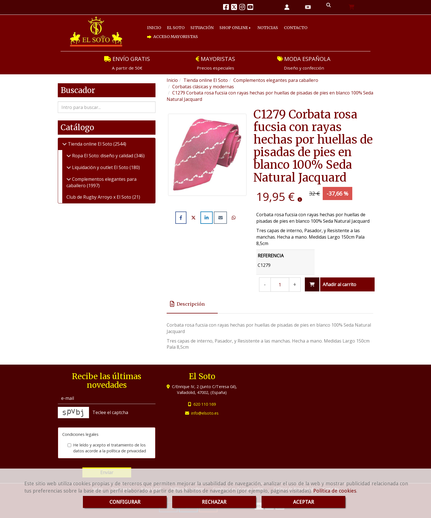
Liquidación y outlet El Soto (100, 167)
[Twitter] (234, 8)
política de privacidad (126, 450)
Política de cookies (334, 491)
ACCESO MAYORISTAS (172, 36)
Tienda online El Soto (90, 144)
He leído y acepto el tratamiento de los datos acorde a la (107, 447)
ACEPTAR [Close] (303, 502)
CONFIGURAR (124, 502)
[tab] (192, 303)
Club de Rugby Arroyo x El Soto (99, 197)
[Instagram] (242, 8)
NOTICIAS (267, 27)
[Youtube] (250, 8)
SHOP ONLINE (235, 27)
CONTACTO (295, 27)
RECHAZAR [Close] (214, 502)
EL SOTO (176, 27)
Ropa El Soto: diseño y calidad (102, 156)
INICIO (154, 27)
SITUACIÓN (202, 27)
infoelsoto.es (205, 413)
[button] (287, 7)
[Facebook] (226, 8)
